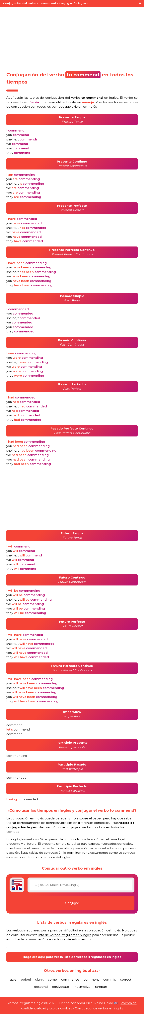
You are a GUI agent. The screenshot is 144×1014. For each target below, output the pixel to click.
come (52, 979)
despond (41, 987)
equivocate (60, 987)
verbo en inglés (94, 97)
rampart (101, 987)
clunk (39, 979)
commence (70, 979)
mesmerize (82, 987)
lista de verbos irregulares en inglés (64, 935)
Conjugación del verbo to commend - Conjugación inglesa (46, 3)
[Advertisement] (72, 38)
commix (109, 979)
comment (91, 979)
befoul (26, 979)
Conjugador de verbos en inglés (99, 1008)
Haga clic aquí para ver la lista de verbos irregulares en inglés (72, 957)
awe (13, 979)
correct (125, 979)
